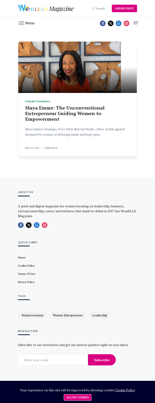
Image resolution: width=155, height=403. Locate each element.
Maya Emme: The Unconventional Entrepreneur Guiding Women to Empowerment (65, 113)
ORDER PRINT (124, 8)
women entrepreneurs (68, 315)
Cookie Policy (125, 390)
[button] (26, 22)
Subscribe (102, 360)
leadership (99, 315)
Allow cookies (77, 397)
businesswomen (32, 315)
